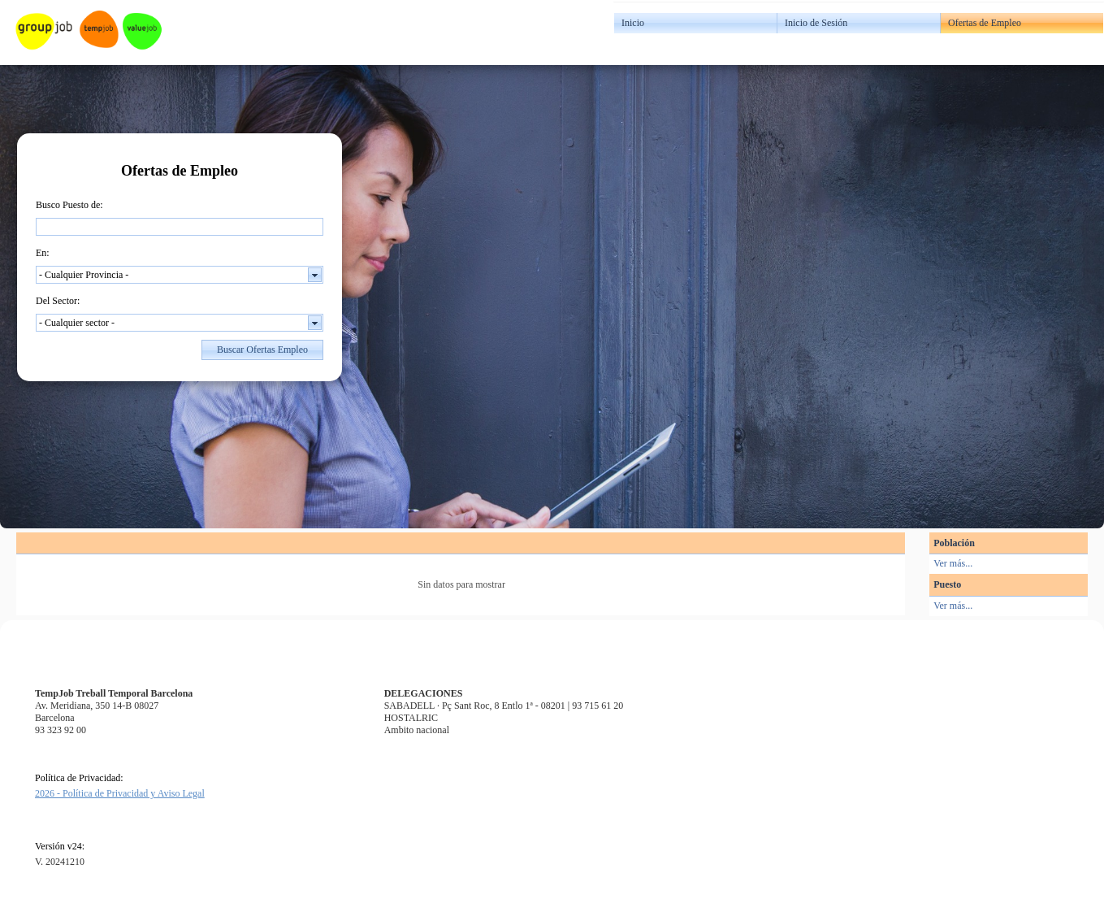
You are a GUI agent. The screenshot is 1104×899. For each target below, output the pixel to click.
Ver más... (952, 563)
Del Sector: (58, 300)
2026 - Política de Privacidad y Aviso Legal (120, 793)
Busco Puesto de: (69, 205)
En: (43, 252)
